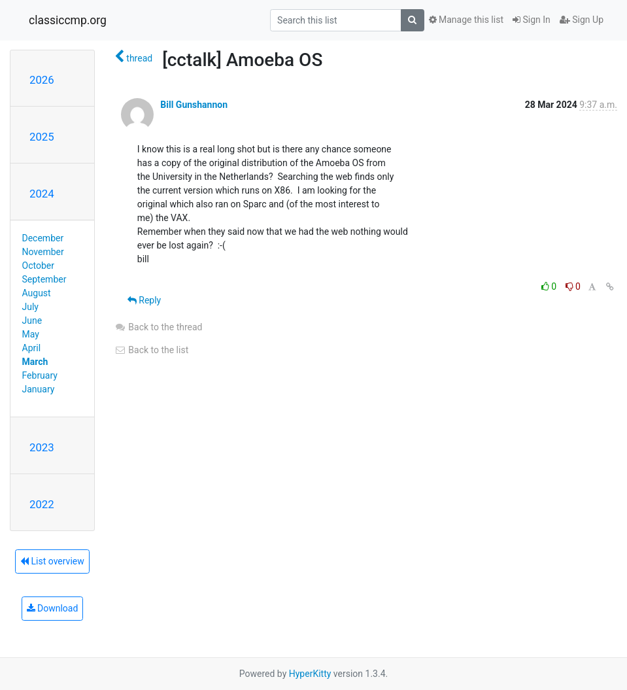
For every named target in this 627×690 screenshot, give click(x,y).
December (43, 238)
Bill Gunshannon (194, 104)
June (32, 320)
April (31, 348)
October (38, 265)
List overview (52, 561)
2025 (41, 136)
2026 (41, 79)
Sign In (532, 19)
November (43, 252)
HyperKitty (310, 673)
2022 (41, 504)
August (36, 293)
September (44, 279)
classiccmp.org (68, 20)
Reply (144, 300)
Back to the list (151, 350)
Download (52, 608)
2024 (41, 193)
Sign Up (581, 19)
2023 (41, 447)
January (38, 389)
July (30, 307)
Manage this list (466, 19)
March (35, 361)
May (30, 334)
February (40, 375)
